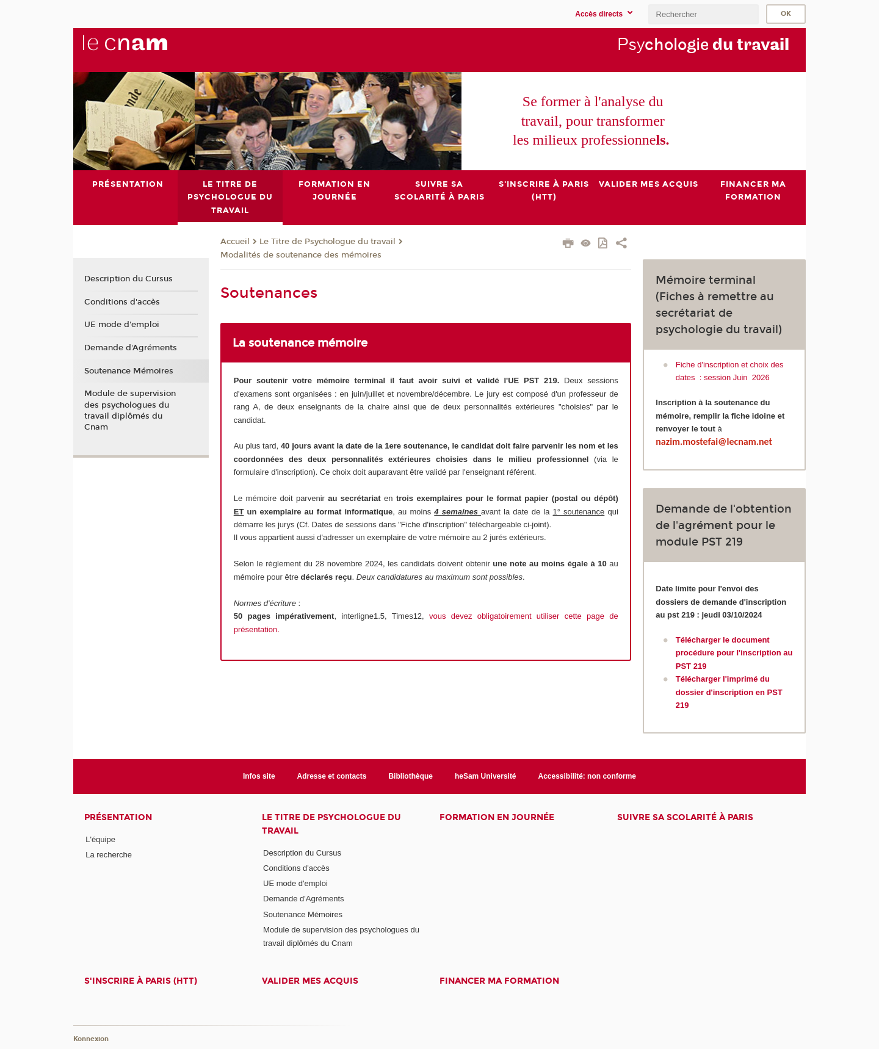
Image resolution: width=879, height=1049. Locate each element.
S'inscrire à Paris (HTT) (140, 981)
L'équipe (100, 839)
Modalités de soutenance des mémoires (301, 254)
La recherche (108, 854)
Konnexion (91, 1038)
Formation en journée (497, 817)
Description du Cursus (128, 279)
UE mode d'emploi (121, 325)
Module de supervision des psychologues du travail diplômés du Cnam (130, 410)
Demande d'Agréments (130, 348)
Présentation (118, 817)
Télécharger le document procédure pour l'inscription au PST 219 (734, 653)
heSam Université (485, 775)
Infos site (259, 775)
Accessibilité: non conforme (587, 775)
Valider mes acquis (310, 981)
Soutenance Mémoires (128, 370)
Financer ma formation (499, 981)
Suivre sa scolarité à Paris (685, 817)
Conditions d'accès (122, 301)
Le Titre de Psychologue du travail (327, 242)
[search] (703, 14)
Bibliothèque (410, 775)
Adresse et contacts (332, 775)
